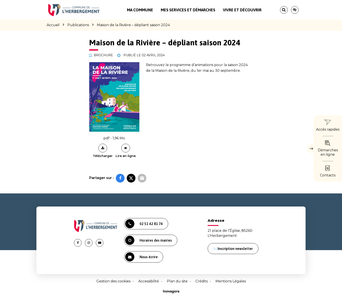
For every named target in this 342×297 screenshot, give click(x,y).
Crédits (201, 281)
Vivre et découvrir (242, 10)
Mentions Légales (230, 281)
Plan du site (177, 281)
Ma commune (140, 10)
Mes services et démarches (188, 10)
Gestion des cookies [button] (113, 281)
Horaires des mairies (148, 240)
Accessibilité (148, 281)
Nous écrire (141, 256)
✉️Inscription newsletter (233, 249)
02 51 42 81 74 (144, 223)
